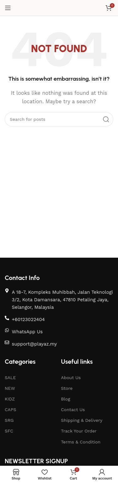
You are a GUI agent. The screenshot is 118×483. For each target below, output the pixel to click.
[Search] (59, 119)
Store (67, 388)
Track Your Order (79, 430)
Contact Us (73, 409)
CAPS (10, 409)
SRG (9, 420)
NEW (10, 388)
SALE (10, 377)
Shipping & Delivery (82, 420)
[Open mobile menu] (8, 8)
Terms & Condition (81, 441)
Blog (65, 398)
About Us (71, 377)
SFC (9, 430)
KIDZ (10, 398)
